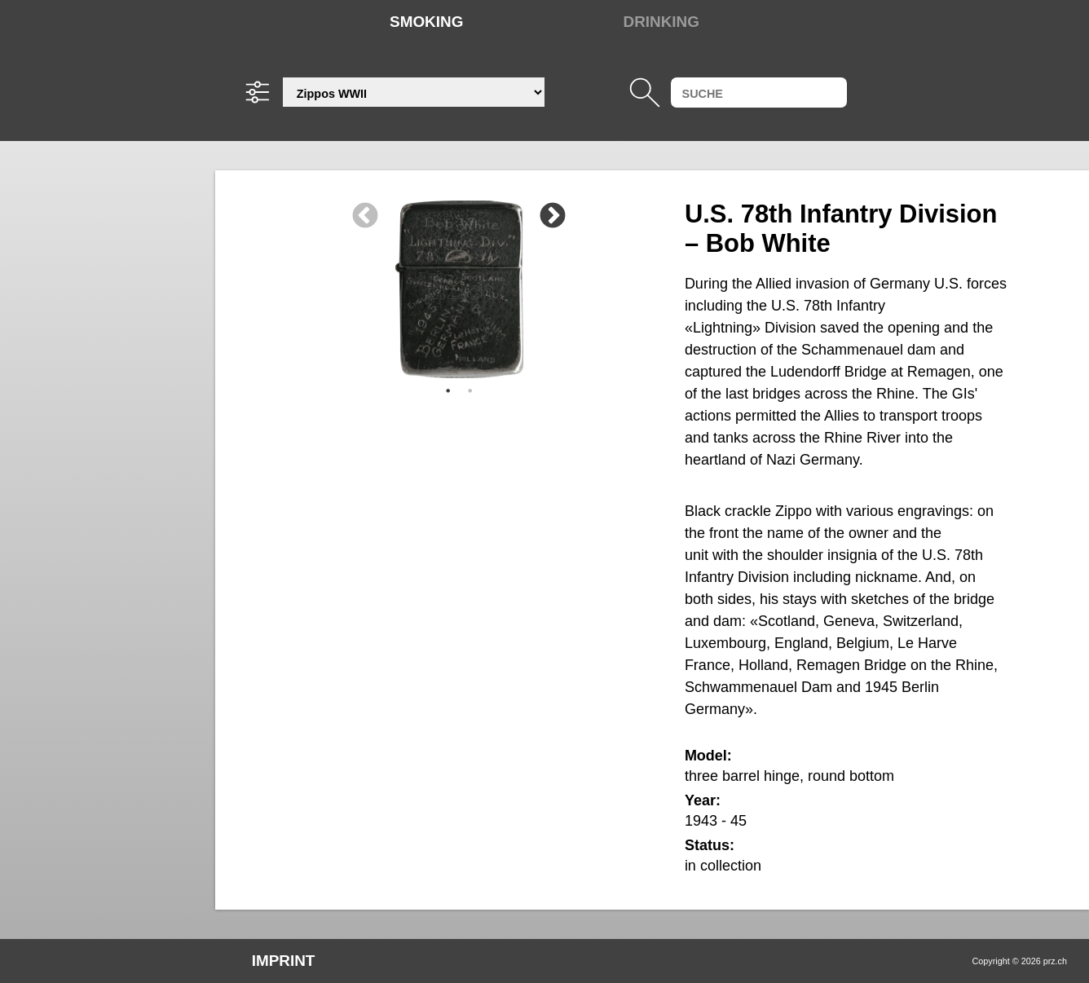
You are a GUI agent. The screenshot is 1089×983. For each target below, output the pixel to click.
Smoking (426, 21)
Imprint (283, 960)
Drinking (661, 21)
